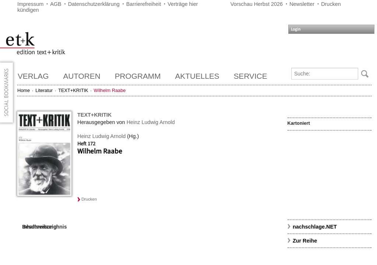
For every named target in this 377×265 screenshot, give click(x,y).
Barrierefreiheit (143, 4)
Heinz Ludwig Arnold (151, 122)
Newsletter (301, 4)
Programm (138, 76)
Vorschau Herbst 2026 (256, 4)
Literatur (44, 90)
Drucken (331, 4)
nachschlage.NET (315, 227)
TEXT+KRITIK (73, 90)
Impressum (30, 4)
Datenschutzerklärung (94, 4)
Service (250, 76)
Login (295, 29)
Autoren (81, 76)
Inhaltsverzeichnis (44, 227)
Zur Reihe (305, 241)
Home (23, 90)
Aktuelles (197, 76)
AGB (55, 4)
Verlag (33, 76)
